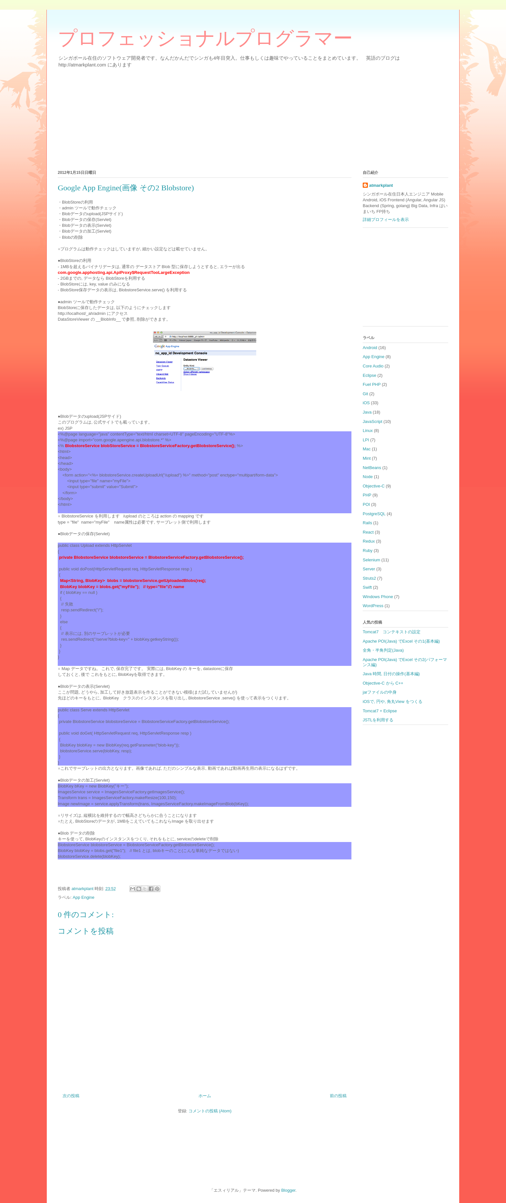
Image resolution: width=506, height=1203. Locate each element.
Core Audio (373, 366)
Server (369, 568)
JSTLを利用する (378, 719)
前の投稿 (338, 1095)
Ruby (367, 550)
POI (366, 504)
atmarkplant (381, 185)
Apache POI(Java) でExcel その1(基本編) (401, 641)
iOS (366, 402)
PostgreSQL (374, 513)
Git (365, 393)
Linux (368, 430)
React (368, 532)
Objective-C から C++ (383, 683)
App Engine (83, 897)
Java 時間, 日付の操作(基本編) (391, 673)
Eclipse (369, 375)
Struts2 (369, 578)
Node (368, 476)
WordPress (373, 605)
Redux (369, 541)
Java (367, 412)
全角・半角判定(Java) (383, 650)
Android (370, 347)
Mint (367, 458)
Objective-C (374, 486)
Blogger (288, 1190)
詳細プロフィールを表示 (386, 219)
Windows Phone (378, 596)
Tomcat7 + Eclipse (380, 710)
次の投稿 (71, 1095)
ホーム (204, 1095)
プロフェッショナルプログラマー (205, 38)
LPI (366, 439)
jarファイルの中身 (380, 692)
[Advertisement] (251, 118)
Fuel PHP (372, 384)
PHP (367, 495)
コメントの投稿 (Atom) (210, 1110)
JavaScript (372, 421)
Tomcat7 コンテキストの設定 (391, 631)
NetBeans (372, 467)
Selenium (371, 559)
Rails (367, 522)
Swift (367, 587)
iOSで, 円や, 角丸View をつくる (392, 701)
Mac (367, 448)
